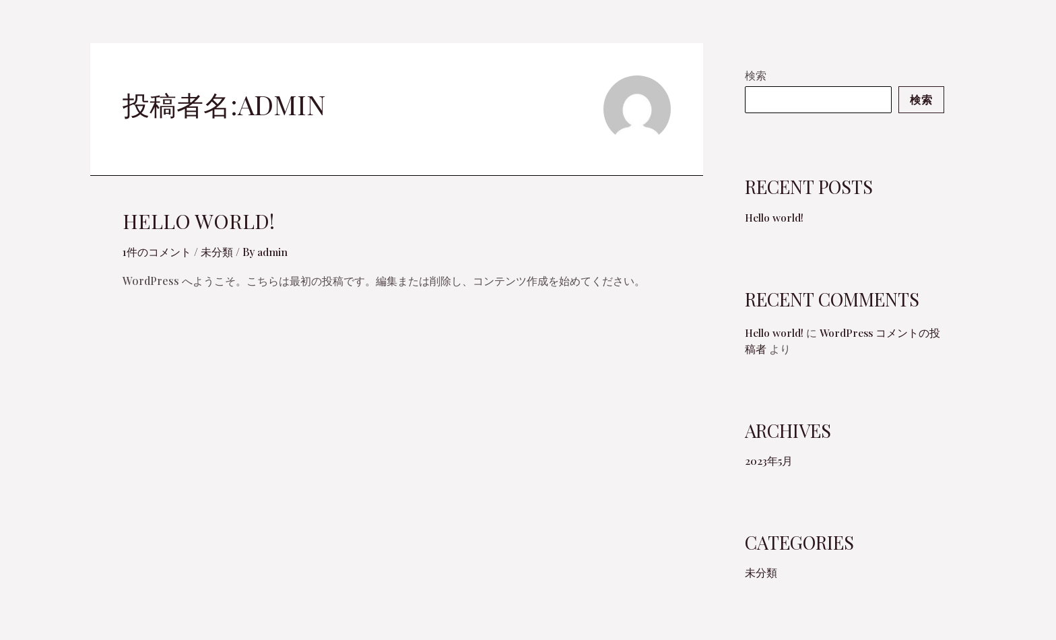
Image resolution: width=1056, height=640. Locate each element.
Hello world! (199, 220)
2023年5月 (769, 471)
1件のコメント (157, 252)
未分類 (217, 252)
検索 (755, 75)
